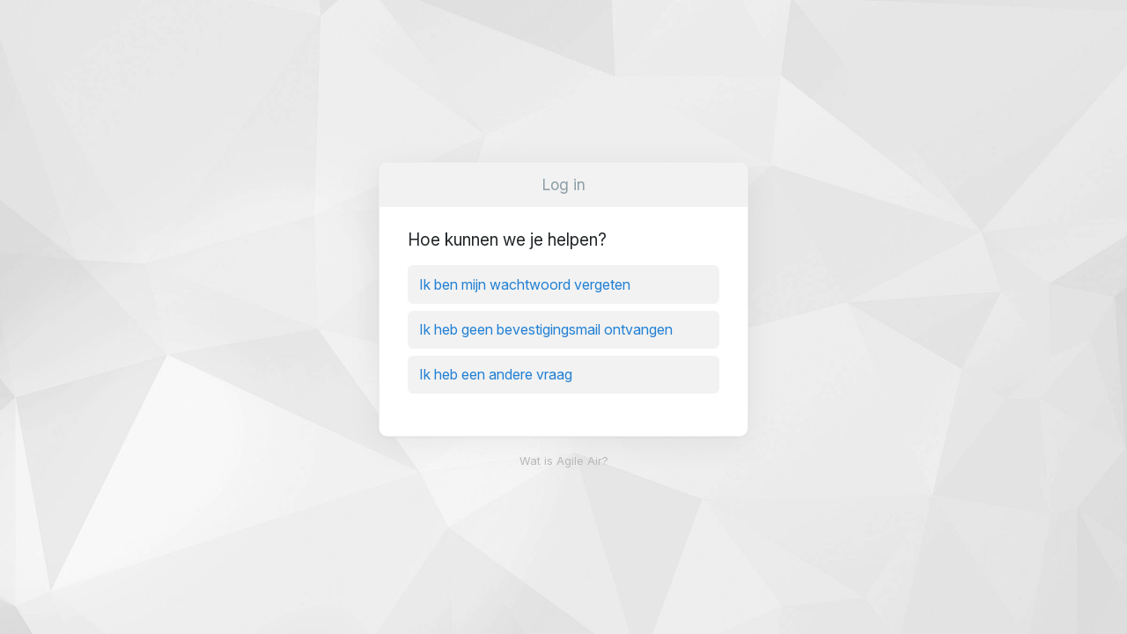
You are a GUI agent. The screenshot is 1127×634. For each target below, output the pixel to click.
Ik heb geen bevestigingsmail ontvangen (546, 329)
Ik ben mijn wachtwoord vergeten (524, 284)
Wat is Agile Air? (563, 461)
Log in (564, 184)
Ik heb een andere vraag (495, 374)
